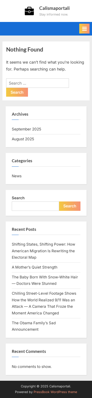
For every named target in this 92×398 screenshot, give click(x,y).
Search (18, 198)
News (17, 176)
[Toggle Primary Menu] (84, 29)
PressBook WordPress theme (55, 392)
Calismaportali (54, 8)
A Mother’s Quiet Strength (34, 267)
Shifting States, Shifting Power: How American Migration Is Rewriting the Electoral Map (43, 251)
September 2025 (26, 129)
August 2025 (23, 139)
